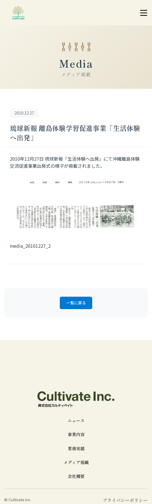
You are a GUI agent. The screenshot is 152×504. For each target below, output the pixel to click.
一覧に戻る (76, 303)
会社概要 (76, 477)
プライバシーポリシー (125, 500)
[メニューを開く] (143, 12)
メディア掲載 (76, 463)
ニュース (76, 421)
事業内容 (76, 435)
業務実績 (76, 449)
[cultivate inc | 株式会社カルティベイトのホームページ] (18, 13)
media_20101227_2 (30, 245)
